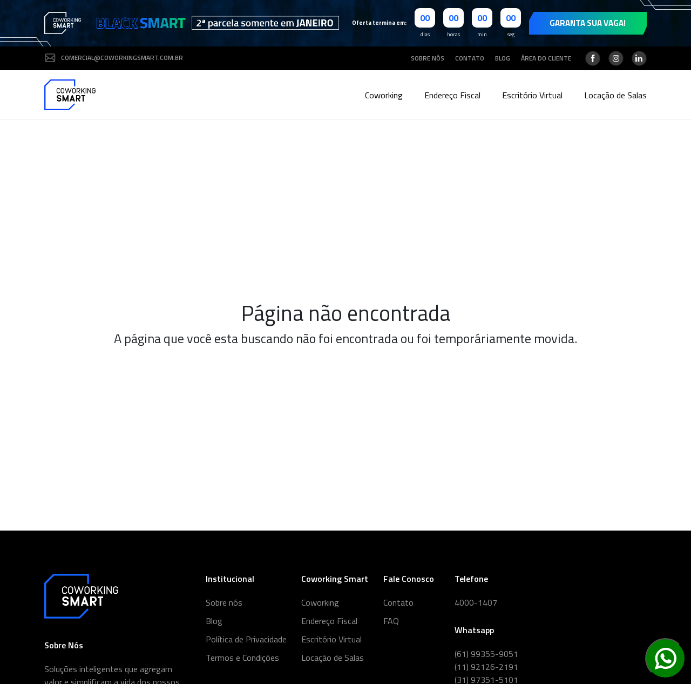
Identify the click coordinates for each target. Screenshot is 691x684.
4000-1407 (476, 602)
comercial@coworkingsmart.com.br (113, 58)
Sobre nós (427, 58)
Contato (469, 58)
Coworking (384, 95)
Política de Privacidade (246, 639)
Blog (502, 58)
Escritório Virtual (532, 95)
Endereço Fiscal (452, 95)
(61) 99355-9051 (486, 653)
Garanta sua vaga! (588, 23)
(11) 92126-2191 (486, 666)
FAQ (391, 620)
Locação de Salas (615, 95)
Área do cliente (546, 58)
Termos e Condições (242, 657)
